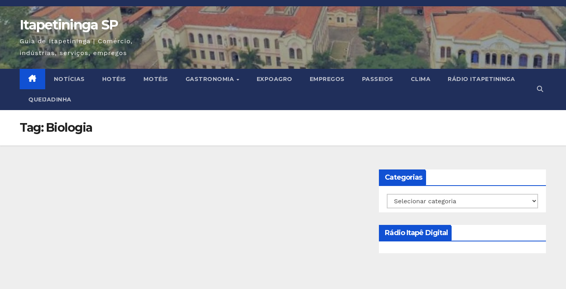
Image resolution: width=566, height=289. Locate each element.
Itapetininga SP (69, 25)
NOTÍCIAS (69, 79)
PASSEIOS (377, 79)
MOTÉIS (155, 79)
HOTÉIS (114, 79)
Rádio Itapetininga (481, 79)
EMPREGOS (327, 79)
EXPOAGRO (274, 79)
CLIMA (421, 79)
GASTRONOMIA (211, 79)
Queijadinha (50, 99)
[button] (540, 89)
